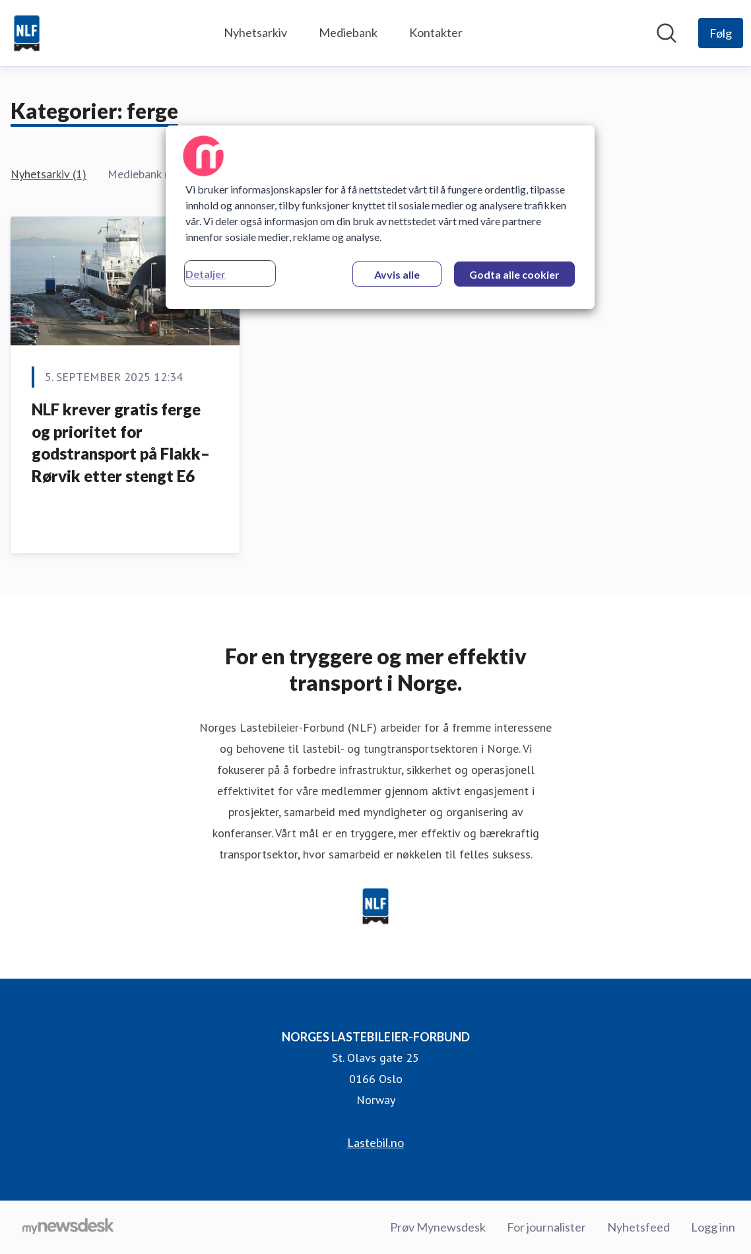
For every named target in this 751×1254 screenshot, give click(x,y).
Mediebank (348, 32)
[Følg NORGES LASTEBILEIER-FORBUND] (720, 33)
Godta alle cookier (514, 274)
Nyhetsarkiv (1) (48, 174)
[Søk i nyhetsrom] (666, 33)
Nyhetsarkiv (255, 32)
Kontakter (436, 32)
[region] (380, 217)
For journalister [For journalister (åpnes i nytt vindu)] (546, 1227)
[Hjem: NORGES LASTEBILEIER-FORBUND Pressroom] (27, 33)
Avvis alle (397, 274)
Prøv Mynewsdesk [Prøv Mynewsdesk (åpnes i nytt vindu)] (438, 1227)
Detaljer (205, 273)
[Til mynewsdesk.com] (68, 1227)
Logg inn (713, 1227)
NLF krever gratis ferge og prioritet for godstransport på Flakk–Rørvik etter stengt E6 (121, 442)
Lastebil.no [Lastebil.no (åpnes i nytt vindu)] (375, 1142)
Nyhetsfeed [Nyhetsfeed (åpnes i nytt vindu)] (638, 1227)
